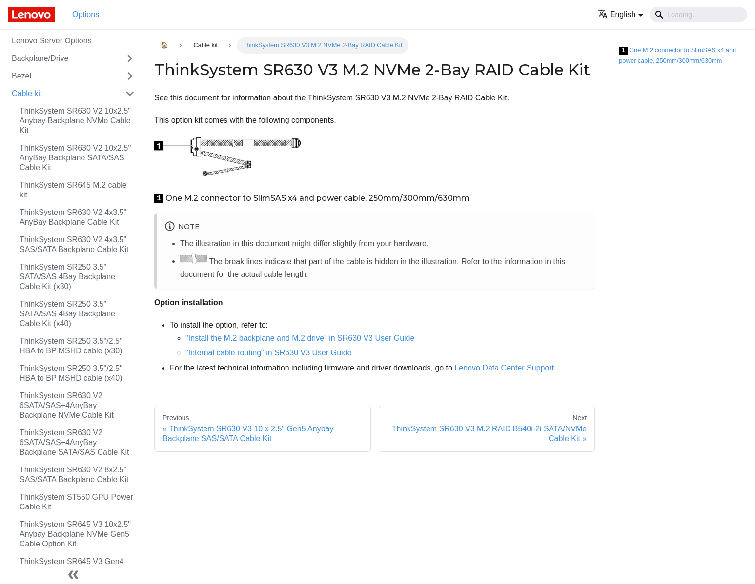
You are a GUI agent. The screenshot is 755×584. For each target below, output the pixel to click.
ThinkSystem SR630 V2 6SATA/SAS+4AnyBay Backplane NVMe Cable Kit (67, 405)
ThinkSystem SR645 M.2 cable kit (73, 190)
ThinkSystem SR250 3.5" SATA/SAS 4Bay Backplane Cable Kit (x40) (67, 314)
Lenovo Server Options (52, 41)
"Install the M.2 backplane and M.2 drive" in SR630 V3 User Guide (299, 338)
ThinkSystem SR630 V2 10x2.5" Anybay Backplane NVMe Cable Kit (75, 121)
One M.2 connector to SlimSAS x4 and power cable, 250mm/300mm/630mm (677, 55)
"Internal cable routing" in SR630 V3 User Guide (268, 353)
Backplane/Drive (40, 58)
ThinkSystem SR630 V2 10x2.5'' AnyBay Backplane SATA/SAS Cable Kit (75, 158)
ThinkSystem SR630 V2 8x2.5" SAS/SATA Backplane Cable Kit (74, 475)
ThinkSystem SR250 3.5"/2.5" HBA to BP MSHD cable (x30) (71, 346)
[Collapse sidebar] (73, 574)
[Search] (698, 14)
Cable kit (27, 93)
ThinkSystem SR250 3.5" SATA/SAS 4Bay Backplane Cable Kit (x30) (67, 277)
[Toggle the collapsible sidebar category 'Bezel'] (130, 76)
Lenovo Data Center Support (504, 368)
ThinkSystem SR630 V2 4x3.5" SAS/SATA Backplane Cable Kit (74, 244)
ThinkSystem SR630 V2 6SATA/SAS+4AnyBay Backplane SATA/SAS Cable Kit (74, 442)
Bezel (21, 76)
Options (85, 14)
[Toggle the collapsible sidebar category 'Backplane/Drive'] (130, 58)
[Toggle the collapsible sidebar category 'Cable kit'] (130, 93)
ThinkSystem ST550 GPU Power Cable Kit (76, 502)
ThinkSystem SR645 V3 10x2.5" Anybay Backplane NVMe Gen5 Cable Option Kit (75, 534)
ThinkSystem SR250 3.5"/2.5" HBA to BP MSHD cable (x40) (71, 373)
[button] (621, 14)
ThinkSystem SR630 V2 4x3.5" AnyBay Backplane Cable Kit (73, 217)
